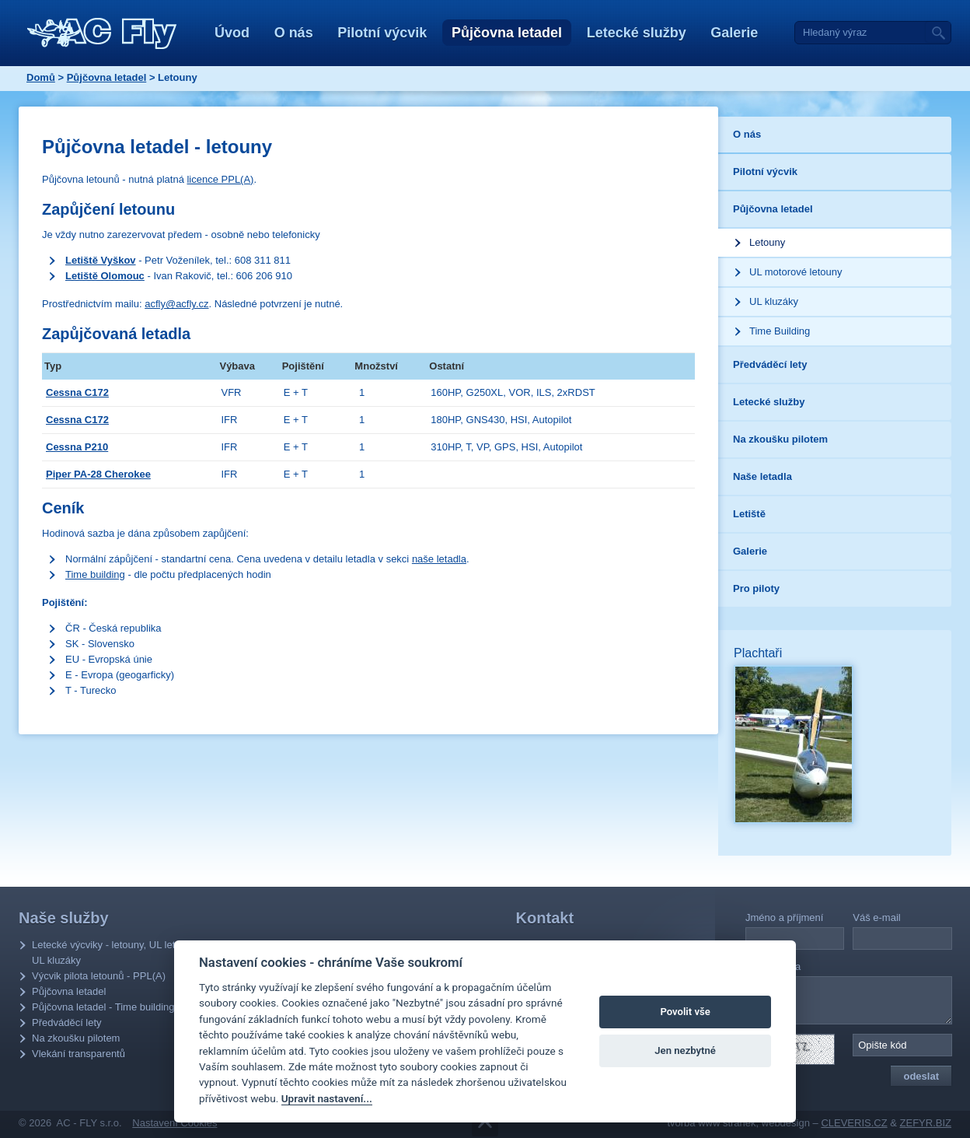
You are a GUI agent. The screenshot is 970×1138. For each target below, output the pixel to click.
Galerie (734, 32)
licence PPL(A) (220, 179)
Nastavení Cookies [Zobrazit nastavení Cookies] (174, 1123)
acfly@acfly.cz (176, 304)
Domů (40, 77)
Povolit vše (685, 1011)
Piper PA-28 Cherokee (98, 474)
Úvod (232, 32)
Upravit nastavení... (326, 1098)
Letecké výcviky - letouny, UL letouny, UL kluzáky (115, 952)
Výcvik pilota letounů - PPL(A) (99, 976)
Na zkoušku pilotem (76, 1038)
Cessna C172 (77, 392)
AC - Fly (102, 33)
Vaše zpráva (773, 966)
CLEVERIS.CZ (854, 1123)
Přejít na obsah (485, 1123)
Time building (95, 574)
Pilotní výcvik (382, 32)
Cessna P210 (77, 447)
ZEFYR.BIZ (925, 1123)
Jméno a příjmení (784, 917)
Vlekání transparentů (78, 1053)
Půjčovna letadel (507, 32)
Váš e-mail (876, 917)
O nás (293, 32)
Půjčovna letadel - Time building (103, 1007)
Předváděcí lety (67, 1022)
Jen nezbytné (685, 1050)
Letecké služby (636, 32)
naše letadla (439, 559)
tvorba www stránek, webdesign (738, 1123)
